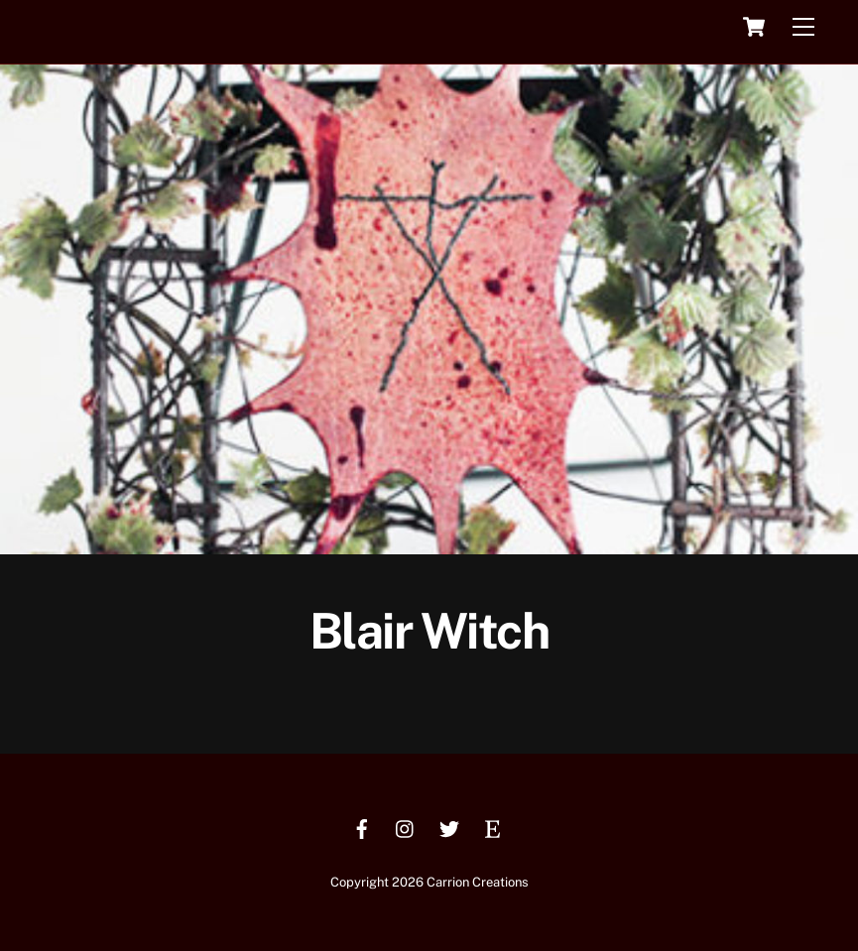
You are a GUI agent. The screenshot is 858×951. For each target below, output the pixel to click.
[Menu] (803, 27)
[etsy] (493, 826)
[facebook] (362, 826)
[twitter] (449, 826)
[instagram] (406, 826)
